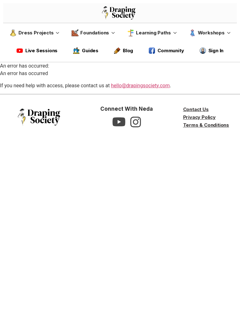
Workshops (207, 32)
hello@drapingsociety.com (140, 86)
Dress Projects (31, 32)
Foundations (90, 32)
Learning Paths (149, 32)
